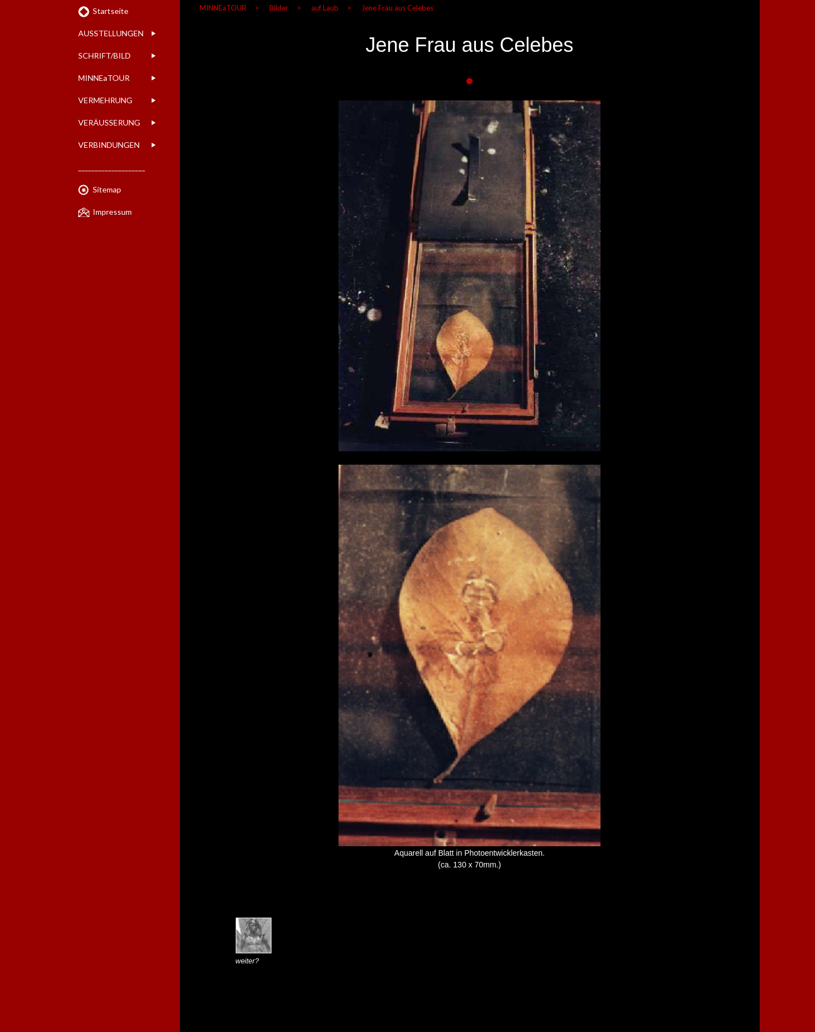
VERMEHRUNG (105, 100)
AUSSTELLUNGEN (111, 33)
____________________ (111, 167)
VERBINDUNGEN (109, 145)
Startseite (110, 11)
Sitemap (107, 189)
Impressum (112, 211)
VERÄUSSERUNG (109, 122)
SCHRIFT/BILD (104, 55)
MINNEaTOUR (104, 78)
